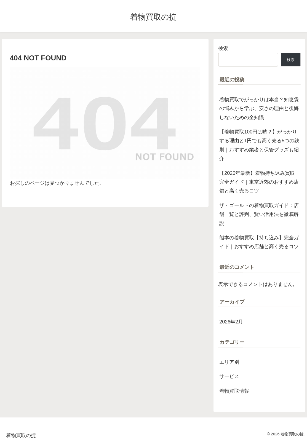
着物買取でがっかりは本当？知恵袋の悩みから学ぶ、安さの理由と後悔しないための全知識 (259, 108)
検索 (223, 48)
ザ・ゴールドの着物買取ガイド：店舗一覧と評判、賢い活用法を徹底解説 (259, 214)
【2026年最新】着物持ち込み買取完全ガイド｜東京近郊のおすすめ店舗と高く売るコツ (259, 182)
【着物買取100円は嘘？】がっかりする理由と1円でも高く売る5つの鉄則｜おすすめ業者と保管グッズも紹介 (259, 145)
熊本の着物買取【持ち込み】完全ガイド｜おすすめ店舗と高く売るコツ (259, 242)
